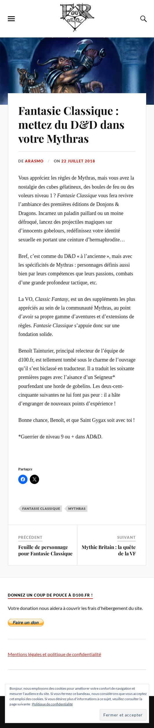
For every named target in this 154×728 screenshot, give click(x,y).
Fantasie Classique (41, 508)
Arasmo (34, 161)
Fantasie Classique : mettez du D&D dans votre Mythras (71, 124)
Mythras (77, 508)
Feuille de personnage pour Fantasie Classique (45, 550)
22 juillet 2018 (78, 161)
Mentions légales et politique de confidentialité (54, 654)
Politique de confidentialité (52, 704)
